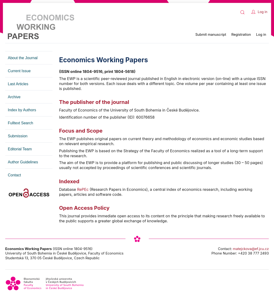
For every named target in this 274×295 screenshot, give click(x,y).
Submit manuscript (210, 34)
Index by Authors (22, 110)
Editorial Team (20, 149)
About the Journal (22, 58)
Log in (263, 12)
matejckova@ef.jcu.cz (251, 249)
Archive (14, 97)
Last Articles (18, 84)
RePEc (83, 189)
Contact (14, 175)
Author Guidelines (23, 162)
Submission (18, 136)
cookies (234, 291)
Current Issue (19, 71)
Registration (241, 34)
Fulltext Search (20, 123)
